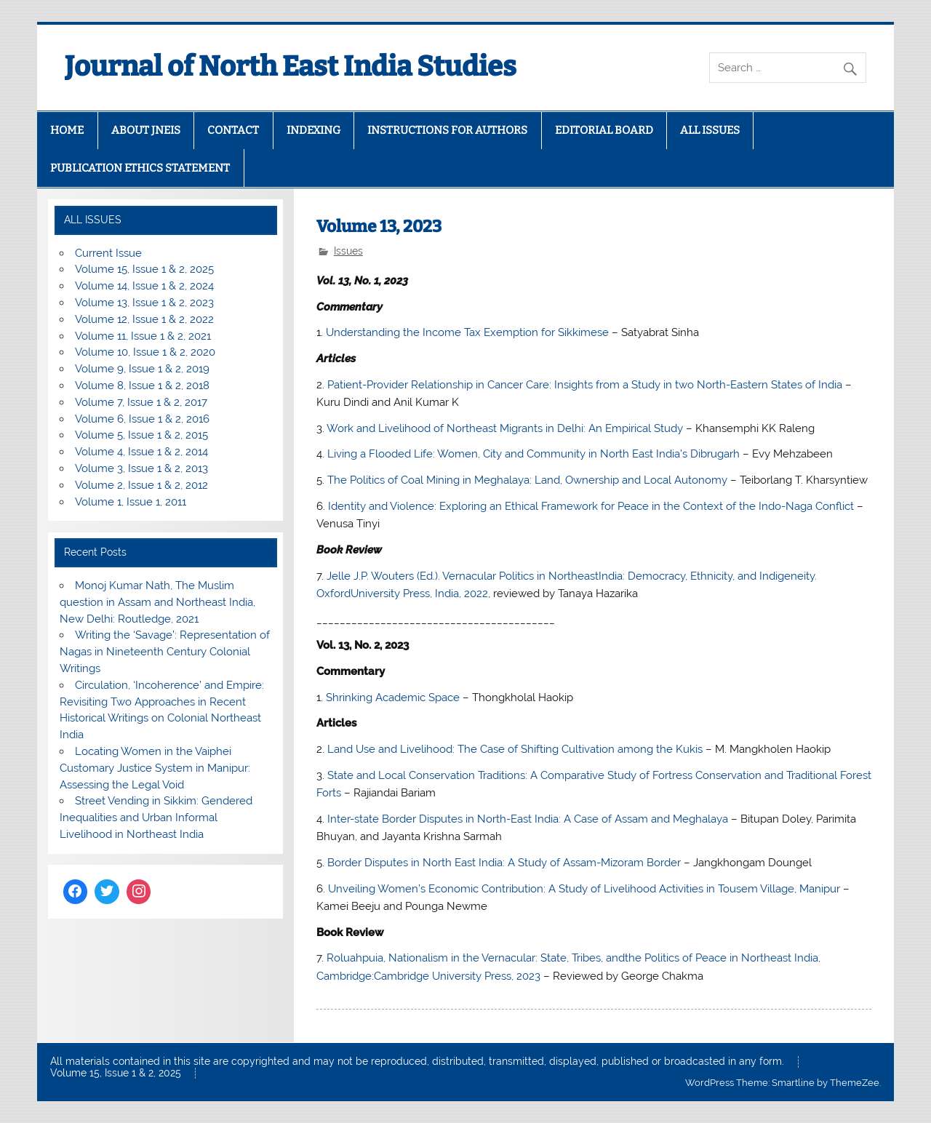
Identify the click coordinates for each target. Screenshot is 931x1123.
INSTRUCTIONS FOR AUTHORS (447, 130)
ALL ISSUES (710, 130)
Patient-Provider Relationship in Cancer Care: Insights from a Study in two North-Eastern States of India (584, 384)
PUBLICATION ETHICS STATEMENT (140, 168)
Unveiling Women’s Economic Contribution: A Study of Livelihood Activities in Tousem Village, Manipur (584, 888)
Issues (348, 251)
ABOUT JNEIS (145, 130)
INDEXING (313, 130)
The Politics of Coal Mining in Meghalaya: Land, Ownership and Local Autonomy (528, 480)
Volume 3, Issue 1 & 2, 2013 (141, 468)
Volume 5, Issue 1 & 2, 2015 (141, 434)
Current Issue (108, 253)
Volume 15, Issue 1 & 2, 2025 (144, 269)
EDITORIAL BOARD (604, 130)
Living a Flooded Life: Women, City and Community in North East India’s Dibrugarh (533, 453)
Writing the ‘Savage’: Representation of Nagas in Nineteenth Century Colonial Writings (165, 651)
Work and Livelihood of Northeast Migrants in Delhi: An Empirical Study (505, 428)
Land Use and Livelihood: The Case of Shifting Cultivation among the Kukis (515, 749)
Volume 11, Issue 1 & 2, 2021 (143, 336)
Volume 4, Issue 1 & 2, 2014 (141, 451)
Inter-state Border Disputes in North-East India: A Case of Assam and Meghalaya (527, 819)
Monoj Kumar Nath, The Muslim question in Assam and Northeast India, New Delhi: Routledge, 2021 (157, 602)
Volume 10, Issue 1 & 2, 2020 (145, 352)
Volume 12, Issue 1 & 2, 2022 (144, 319)
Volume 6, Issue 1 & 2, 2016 (142, 418)
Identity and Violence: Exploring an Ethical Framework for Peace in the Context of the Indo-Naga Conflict (591, 506)
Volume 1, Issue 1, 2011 (130, 501)
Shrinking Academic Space (393, 697)
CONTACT (233, 130)
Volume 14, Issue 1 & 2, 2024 (144, 285)
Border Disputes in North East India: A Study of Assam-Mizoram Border (504, 862)
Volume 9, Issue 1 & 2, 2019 (142, 368)
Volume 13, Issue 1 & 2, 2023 (144, 302)
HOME (67, 130)
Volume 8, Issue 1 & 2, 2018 (142, 385)
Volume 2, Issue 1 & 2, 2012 (141, 485)
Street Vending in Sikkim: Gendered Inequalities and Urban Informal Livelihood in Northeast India (156, 817)
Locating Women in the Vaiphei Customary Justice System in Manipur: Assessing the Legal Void (155, 768)
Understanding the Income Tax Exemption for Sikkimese (467, 332)
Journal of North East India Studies (290, 66)
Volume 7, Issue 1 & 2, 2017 (141, 402)
